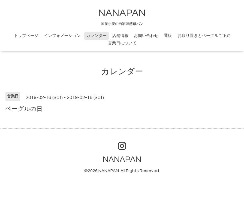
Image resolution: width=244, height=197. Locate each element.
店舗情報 (120, 36)
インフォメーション (62, 36)
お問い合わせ (146, 36)
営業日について (122, 43)
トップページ (26, 36)
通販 (168, 36)
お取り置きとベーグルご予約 (204, 36)
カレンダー (96, 36)
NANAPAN (122, 13)
